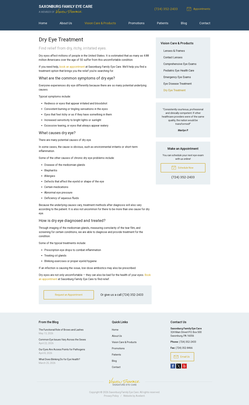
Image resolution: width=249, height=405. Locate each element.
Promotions (136, 23)
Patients (162, 23)
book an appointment (72, 66)
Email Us (182, 356)
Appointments (199, 8)
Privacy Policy (111, 395)
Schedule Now (182, 167)
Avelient (140, 395)
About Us (66, 23)
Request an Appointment (68, 294)
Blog (184, 23)
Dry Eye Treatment (174, 90)
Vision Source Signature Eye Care (124, 381)
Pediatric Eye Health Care (178, 70)
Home (43, 23)
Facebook (172, 366)
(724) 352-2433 (166, 9)
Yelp (184, 366)
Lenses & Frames (174, 50)
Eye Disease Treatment (177, 83)
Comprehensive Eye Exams (179, 64)
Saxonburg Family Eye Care (124, 392)
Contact (204, 23)
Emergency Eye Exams (177, 77)
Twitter (178, 366)
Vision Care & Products (100, 23)
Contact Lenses (172, 57)
